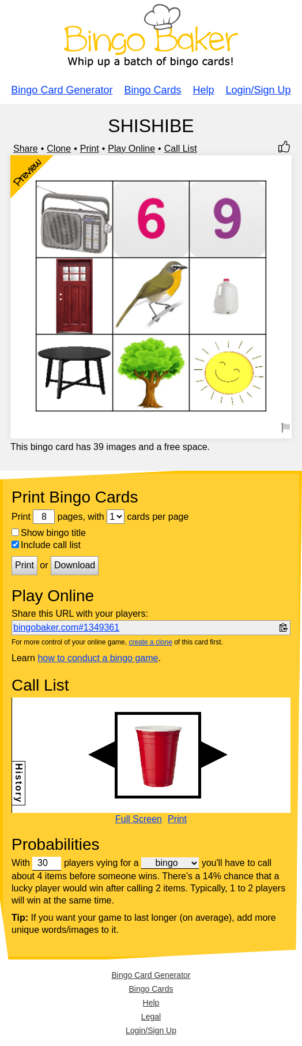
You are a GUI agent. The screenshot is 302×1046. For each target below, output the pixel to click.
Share (25, 148)
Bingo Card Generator (61, 90)
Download (74, 565)
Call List (180, 148)
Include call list (46, 545)
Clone (59, 148)
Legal (151, 1017)
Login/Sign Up (258, 90)
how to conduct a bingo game (97, 658)
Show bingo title (49, 533)
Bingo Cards (152, 90)
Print (89, 148)
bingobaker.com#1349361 (66, 627)
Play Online (131, 148)
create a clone (150, 642)
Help (203, 90)
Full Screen (138, 819)
